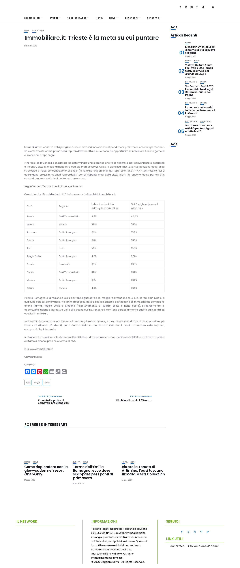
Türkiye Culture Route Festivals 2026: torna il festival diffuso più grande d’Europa (199, 69)
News (112, 18)
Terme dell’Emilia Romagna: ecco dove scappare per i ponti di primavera (93, 472)
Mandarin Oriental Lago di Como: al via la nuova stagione (200, 49)
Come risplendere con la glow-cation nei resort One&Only (46, 471)
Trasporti (131, 18)
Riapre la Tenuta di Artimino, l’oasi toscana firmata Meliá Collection (143, 471)
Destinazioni (32, 18)
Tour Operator (77, 18)
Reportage (154, 18)
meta (28, 382)
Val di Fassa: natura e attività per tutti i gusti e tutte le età (199, 128)
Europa (76, 462)
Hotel (99, 18)
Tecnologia (38, 31)
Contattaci (177, 546)
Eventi (54, 18)
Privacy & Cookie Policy (203, 546)
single (37, 382)
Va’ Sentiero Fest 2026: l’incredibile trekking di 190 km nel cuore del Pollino (199, 90)
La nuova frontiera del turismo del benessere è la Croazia (200, 110)
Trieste (46, 382)
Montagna (205, 121)
